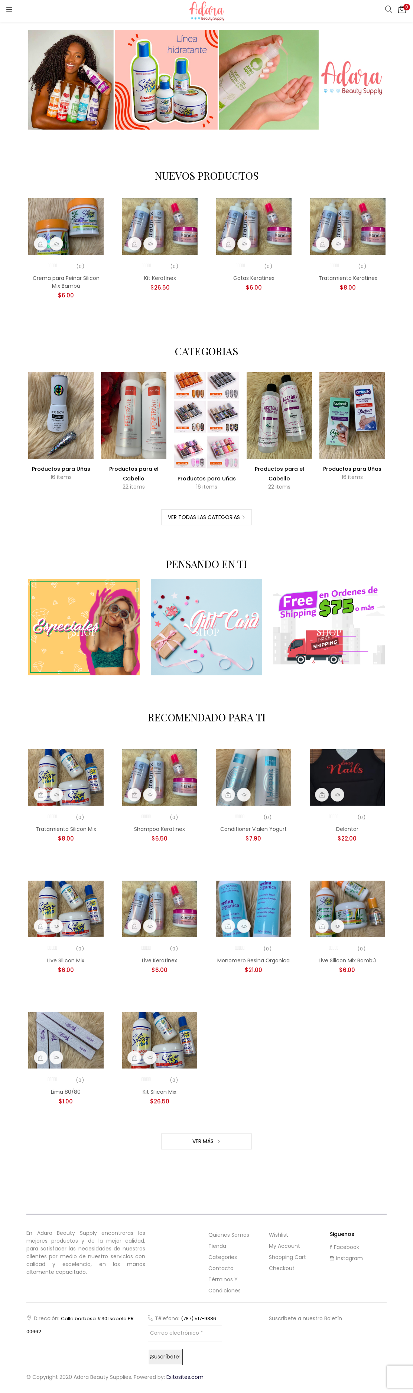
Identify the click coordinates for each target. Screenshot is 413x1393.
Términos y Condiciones (224, 1285)
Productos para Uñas (61, 469)
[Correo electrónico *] (185, 1333)
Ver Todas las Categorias (204, 517)
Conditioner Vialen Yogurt (253, 829)
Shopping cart (287, 1257)
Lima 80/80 (66, 1092)
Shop (84, 631)
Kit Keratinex (160, 278)
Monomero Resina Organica (253, 960)
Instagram (346, 1258)
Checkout (282, 1268)
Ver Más (203, 1141)
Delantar (347, 829)
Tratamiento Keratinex (348, 278)
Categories (222, 1257)
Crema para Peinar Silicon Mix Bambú (66, 282)
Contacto (221, 1268)
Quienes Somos (228, 1235)
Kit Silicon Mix (159, 1092)
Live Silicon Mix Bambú (347, 960)
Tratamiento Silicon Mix (66, 829)
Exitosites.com (185, 1377)
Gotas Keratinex (253, 278)
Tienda (217, 1246)
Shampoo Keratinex (159, 829)
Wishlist (278, 1235)
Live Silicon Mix (65, 960)
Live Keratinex (159, 960)
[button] (401, 9)
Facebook (344, 1247)
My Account (284, 1246)
